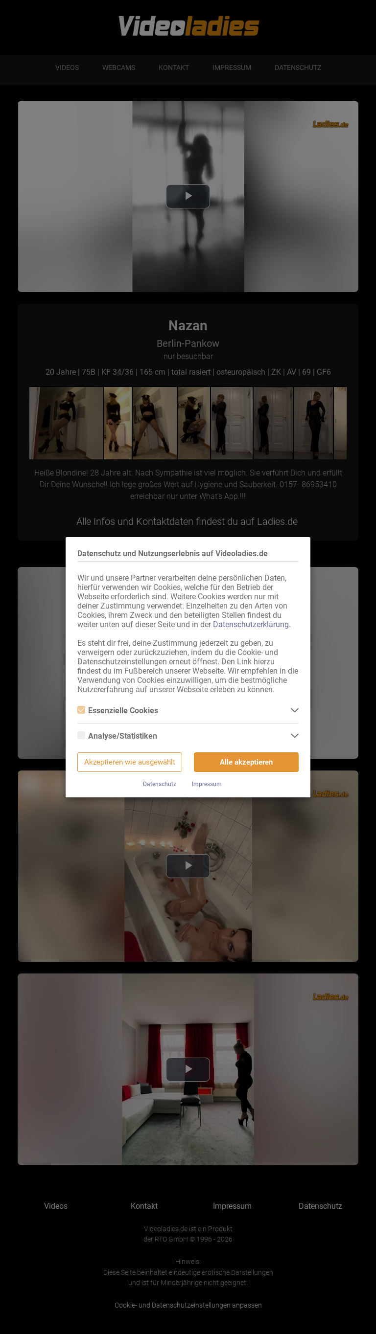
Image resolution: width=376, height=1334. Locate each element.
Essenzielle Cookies (117, 710)
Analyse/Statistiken (117, 736)
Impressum (207, 784)
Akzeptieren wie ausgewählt (129, 762)
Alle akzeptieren (246, 762)
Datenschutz (159, 784)
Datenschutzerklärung (251, 624)
